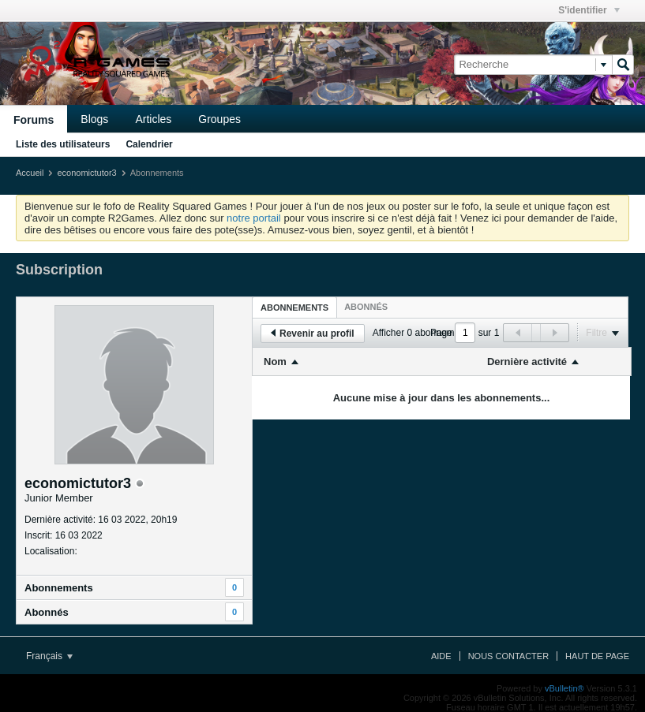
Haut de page (597, 656)
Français (49, 656)
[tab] (294, 307)
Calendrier (149, 144)
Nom (275, 361)
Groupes (219, 119)
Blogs (94, 119)
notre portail (254, 218)
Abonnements (58, 588)
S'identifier (589, 10)
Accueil (29, 172)
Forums (33, 120)
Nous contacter (508, 656)
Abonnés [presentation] (366, 306)
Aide (441, 656)
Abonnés (46, 612)
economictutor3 (86, 172)
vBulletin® (564, 688)
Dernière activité (527, 361)
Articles (153, 119)
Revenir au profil (312, 333)
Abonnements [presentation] (294, 307)
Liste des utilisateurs (63, 144)
